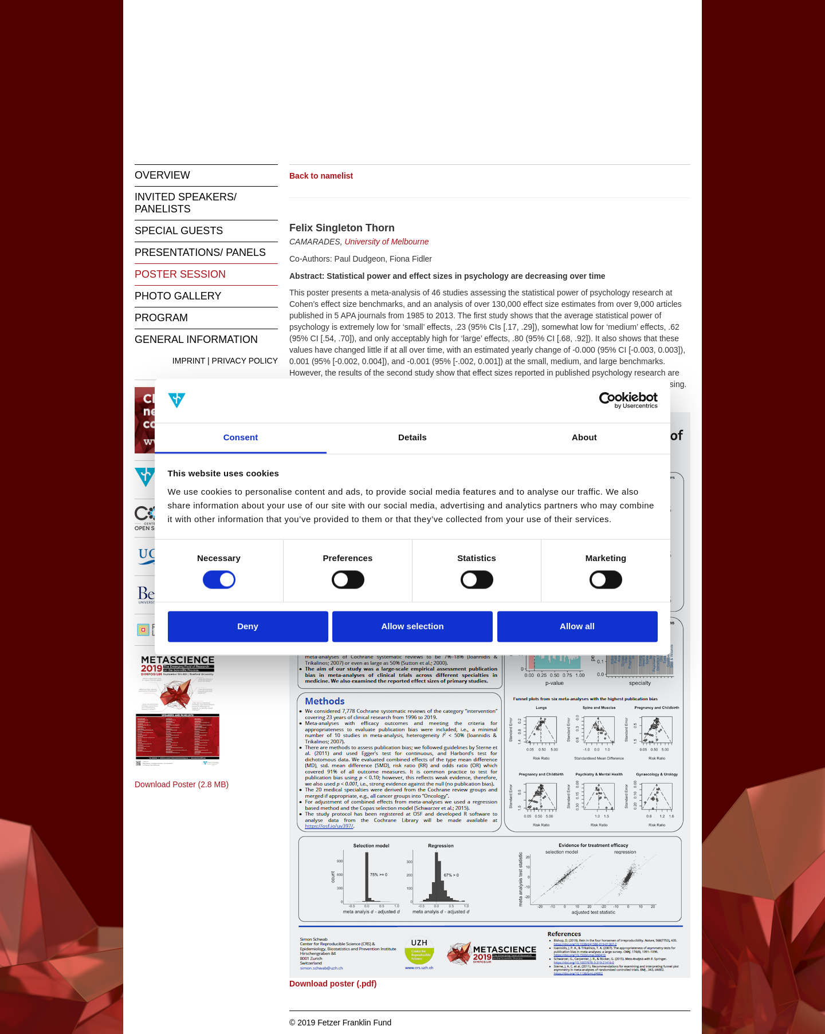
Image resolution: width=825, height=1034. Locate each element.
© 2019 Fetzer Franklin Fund (340, 1022)
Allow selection (412, 626)
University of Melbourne (386, 241)
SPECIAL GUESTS (179, 230)
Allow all (577, 626)
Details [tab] (412, 437)
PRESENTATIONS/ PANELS (200, 252)
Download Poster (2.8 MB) (182, 784)
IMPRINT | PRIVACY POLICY (225, 360)
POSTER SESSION (180, 274)
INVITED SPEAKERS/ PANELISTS (186, 203)
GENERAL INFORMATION (196, 339)
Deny (247, 626)
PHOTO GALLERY (178, 296)
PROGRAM (161, 317)
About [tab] (584, 437)
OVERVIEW (162, 175)
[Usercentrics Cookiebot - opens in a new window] (607, 400)
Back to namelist (321, 175)
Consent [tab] (240, 437)
